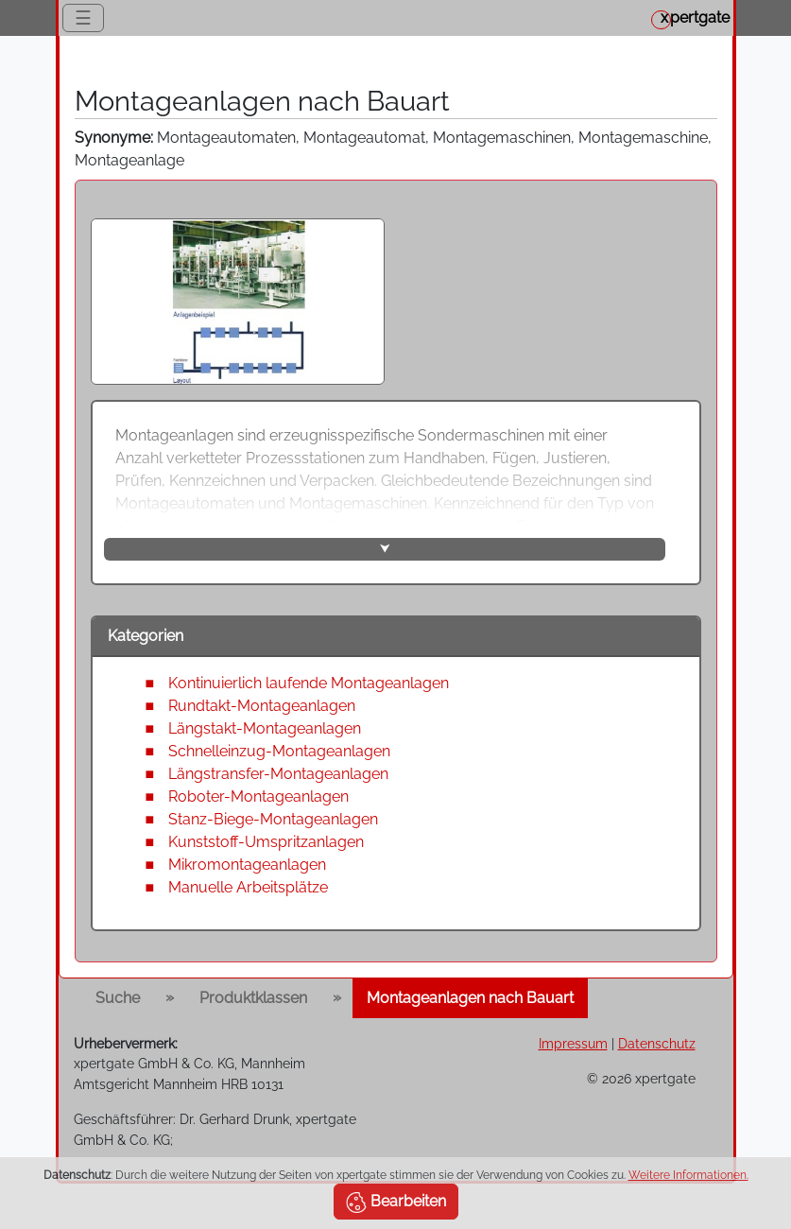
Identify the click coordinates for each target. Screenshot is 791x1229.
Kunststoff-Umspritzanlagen (266, 842)
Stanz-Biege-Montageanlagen (273, 819)
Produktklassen (253, 998)
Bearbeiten (396, 1202)
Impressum (573, 1043)
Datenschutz (657, 1043)
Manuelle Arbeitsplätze (248, 887)
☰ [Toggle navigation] (83, 18)
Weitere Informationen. (688, 1175)
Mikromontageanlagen (247, 865)
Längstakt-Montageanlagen (264, 728)
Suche (117, 998)
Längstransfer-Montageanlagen (278, 774)
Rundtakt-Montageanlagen (261, 706)
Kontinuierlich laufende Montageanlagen (308, 683)
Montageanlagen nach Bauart (470, 998)
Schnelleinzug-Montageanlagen (279, 751)
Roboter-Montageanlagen (258, 796)
